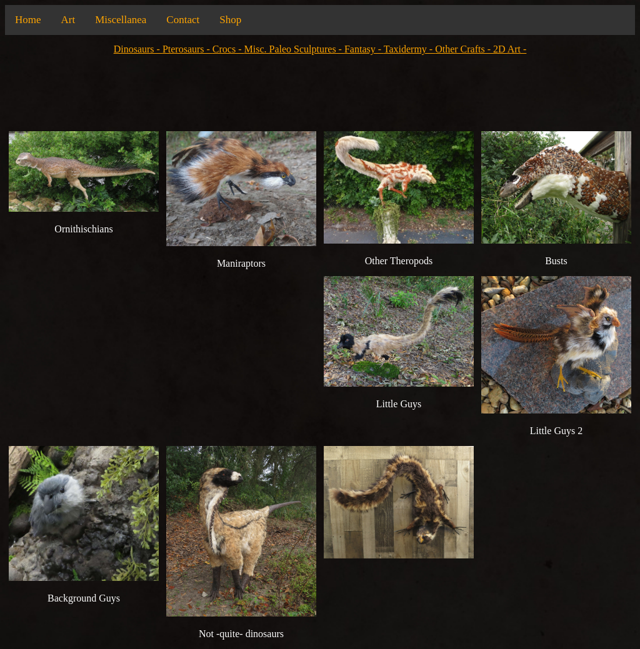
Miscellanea (120, 20)
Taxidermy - (409, 49)
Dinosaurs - (138, 49)
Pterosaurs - (187, 49)
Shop (230, 20)
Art (68, 20)
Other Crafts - (464, 49)
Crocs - (228, 49)
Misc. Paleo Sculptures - (294, 49)
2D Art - (509, 49)
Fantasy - (364, 49)
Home (28, 20)
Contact (182, 20)
